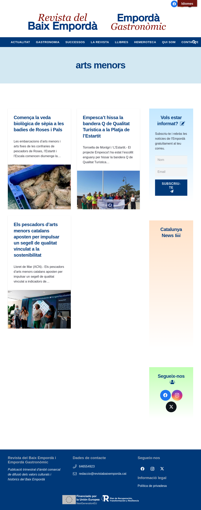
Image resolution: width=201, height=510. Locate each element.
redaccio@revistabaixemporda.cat (102, 473)
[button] (194, 42)
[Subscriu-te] (171, 187)
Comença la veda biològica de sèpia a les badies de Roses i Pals (39, 123)
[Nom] (171, 160)
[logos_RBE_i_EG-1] (62, 22)
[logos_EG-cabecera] (138, 22)
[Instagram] (177, 395)
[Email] (171, 172)
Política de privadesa (152, 485)
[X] (171, 406)
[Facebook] (174, 4)
